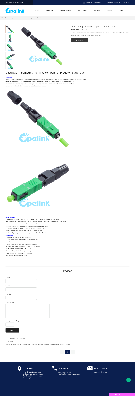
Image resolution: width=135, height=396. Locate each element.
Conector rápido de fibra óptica (34, 18)
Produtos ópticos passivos (13, 18)
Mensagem (10, 302)
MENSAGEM (79, 40)
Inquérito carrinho (112, 2)
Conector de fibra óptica (47, 79)
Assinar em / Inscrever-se (93, 2)
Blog (121, 10)
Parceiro (97, 10)
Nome (8, 277)
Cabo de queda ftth (14, 251)
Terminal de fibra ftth (22, 237)
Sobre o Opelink (65, 10)
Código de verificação (13, 321)
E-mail (8, 286)
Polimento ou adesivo (25, 221)
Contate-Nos (82, 10)
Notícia (109, 10)
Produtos (49, 10)
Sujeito (8, 294)
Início (37, 10)
